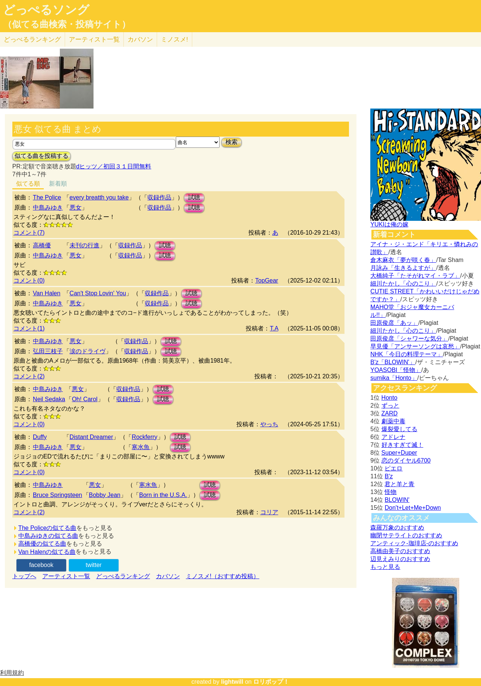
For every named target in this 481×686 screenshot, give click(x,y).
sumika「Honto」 (393, 378)
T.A (274, 328)
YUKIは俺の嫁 (389, 224)
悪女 (76, 207)
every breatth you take (99, 197)
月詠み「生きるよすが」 (403, 268)
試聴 (194, 197)
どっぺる (32, 39)
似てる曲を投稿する (41, 156)
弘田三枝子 (48, 351)
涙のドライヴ (87, 351)
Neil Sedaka (49, 399)
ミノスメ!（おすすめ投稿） (222, 576)
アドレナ (393, 437)
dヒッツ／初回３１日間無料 (113, 166)
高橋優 (42, 245)
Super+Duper (399, 452)
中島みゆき (48, 207)
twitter (94, 565)
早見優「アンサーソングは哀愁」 (415, 346)
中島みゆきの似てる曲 (48, 536)
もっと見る (385, 567)
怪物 (390, 492)
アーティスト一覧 (66, 576)
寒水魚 (141, 447)
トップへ (24, 576)
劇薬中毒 (393, 421)
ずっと (390, 405)
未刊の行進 (84, 245)
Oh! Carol (84, 399)
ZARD (390, 413)
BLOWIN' (397, 500)
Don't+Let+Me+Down (413, 507)
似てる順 (28, 183)
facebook (41, 565)
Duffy (40, 437)
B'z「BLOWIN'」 (392, 362)
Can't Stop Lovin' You (98, 293)
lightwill (232, 682)
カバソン (140, 39)
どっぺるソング (46, 9)
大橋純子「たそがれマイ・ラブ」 (415, 275)
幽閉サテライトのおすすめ (406, 535)
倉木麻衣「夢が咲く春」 (403, 260)
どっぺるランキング (123, 576)
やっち (269, 424)
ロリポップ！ (271, 682)
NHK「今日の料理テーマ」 (406, 354)
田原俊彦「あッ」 (394, 323)
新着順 (58, 183)
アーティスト (94, 39)
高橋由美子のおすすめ (400, 551)
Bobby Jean (105, 495)
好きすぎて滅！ (402, 445)
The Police (47, 197)
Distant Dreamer (91, 437)
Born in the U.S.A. (163, 495)
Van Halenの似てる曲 (47, 552)
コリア (269, 512)
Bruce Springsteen (57, 495)
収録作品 (159, 197)
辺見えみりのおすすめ (400, 559)
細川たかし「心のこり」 (403, 283)
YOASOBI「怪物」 (395, 370)
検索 (232, 142)
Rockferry (144, 437)
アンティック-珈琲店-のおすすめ (414, 543)
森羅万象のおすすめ (397, 527)
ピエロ (393, 468)
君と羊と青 (399, 484)
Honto (390, 397)
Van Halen (47, 293)
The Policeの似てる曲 (47, 528)
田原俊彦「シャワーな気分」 (409, 338)
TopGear (266, 280)
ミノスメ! (174, 39)
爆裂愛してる (399, 429)
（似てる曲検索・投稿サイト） (67, 24)
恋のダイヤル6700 (406, 460)
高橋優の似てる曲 (42, 543)
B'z (389, 476)
